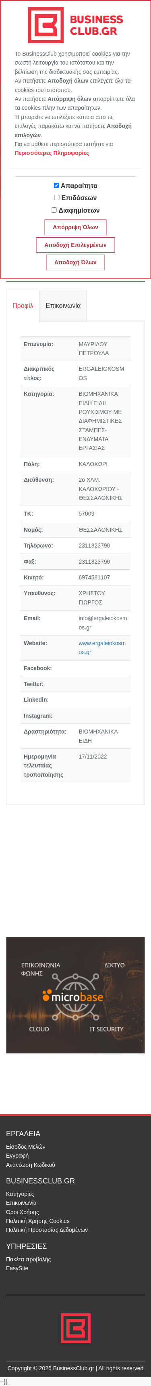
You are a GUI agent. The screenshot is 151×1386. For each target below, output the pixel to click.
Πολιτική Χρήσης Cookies (38, 1221)
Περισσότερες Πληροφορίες (52, 153)
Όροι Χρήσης (22, 1212)
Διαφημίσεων (78, 210)
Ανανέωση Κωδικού (30, 1165)
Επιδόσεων (79, 197)
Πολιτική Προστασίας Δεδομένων (47, 1230)
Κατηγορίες (20, 1194)
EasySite (17, 1268)
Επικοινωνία (21, 1203)
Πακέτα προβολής (28, 1259)
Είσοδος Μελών (26, 1147)
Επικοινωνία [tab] (63, 305)
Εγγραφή (17, 1155)
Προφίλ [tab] (22, 305)
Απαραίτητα (79, 185)
